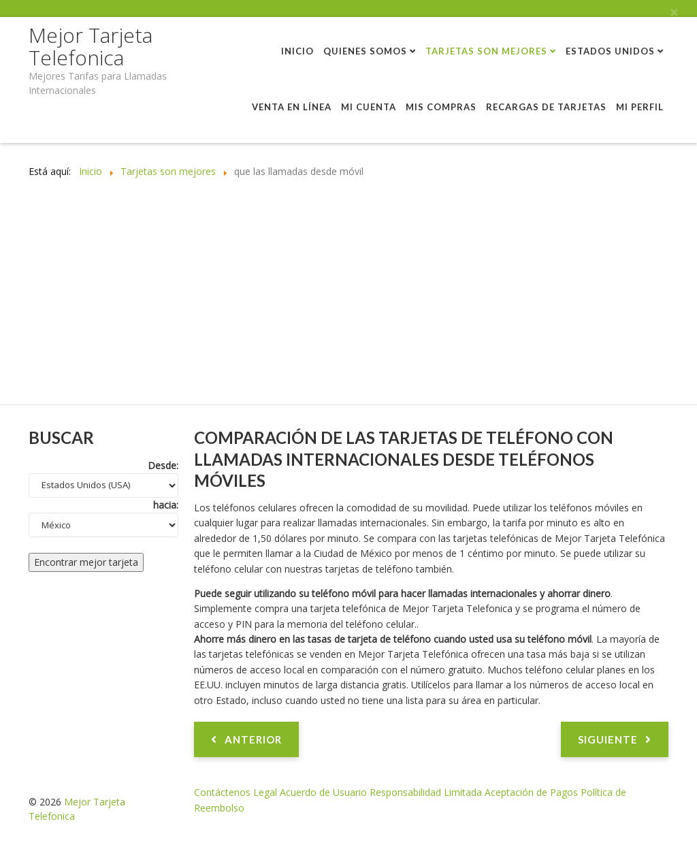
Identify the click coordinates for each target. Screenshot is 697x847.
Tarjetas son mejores (486, 51)
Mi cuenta (368, 106)
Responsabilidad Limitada (426, 792)
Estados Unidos (610, 51)
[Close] (674, 12)
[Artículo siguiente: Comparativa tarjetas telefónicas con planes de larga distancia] (614, 739)
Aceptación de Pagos (531, 792)
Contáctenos (222, 792)
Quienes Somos (365, 51)
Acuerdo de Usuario (323, 792)
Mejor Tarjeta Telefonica (90, 46)
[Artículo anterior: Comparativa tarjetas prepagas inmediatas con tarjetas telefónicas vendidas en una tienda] (246, 739)
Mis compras (441, 106)
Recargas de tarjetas (546, 106)
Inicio (297, 51)
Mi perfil (640, 106)
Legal (265, 792)
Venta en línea (291, 106)
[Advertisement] (348, 302)
